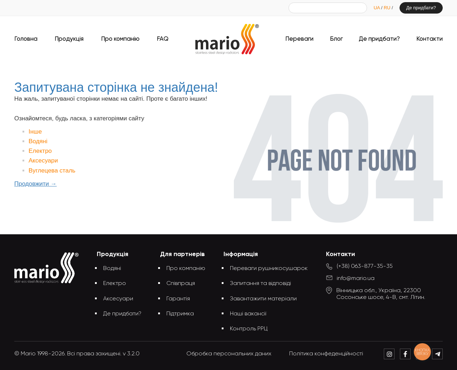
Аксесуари (43, 160)
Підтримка (180, 314)
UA (377, 7)
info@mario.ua (356, 278)
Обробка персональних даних (228, 354)
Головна (25, 39)
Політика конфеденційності (326, 354)
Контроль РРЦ (249, 329)
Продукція (69, 39)
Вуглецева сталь (52, 170)
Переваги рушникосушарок (269, 268)
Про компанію (120, 39)
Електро (40, 151)
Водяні (38, 141)
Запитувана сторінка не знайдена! (240, 67)
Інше (35, 131)
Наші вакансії (248, 314)
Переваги (299, 39)
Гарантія (178, 299)
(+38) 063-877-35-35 (365, 266)
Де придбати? (421, 7)
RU (388, 7)
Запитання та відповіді (260, 283)
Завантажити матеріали (263, 299)
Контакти (429, 39)
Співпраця (180, 283)
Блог (336, 39)
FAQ (163, 39)
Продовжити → (35, 183)
